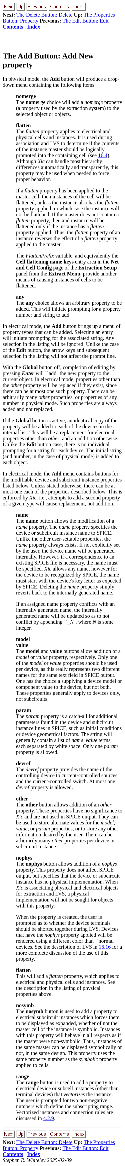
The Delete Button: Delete (44, 15)
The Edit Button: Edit (85, 21)
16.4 (102, 155)
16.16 (105, 947)
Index (33, 27)
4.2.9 (48, 1118)
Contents (13, 27)
